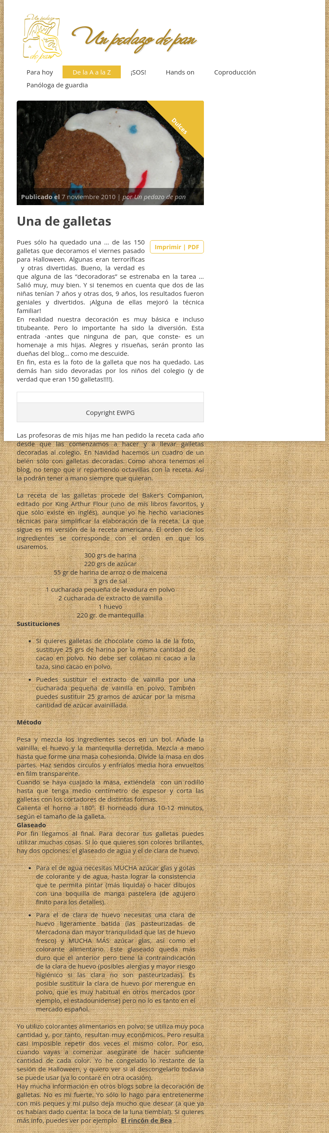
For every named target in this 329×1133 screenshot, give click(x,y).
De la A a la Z (91, 72)
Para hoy (40, 72)
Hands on (180, 72)
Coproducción (235, 72)
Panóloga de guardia (57, 85)
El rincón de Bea (146, 1120)
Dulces (180, 126)
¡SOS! (138, 72)
